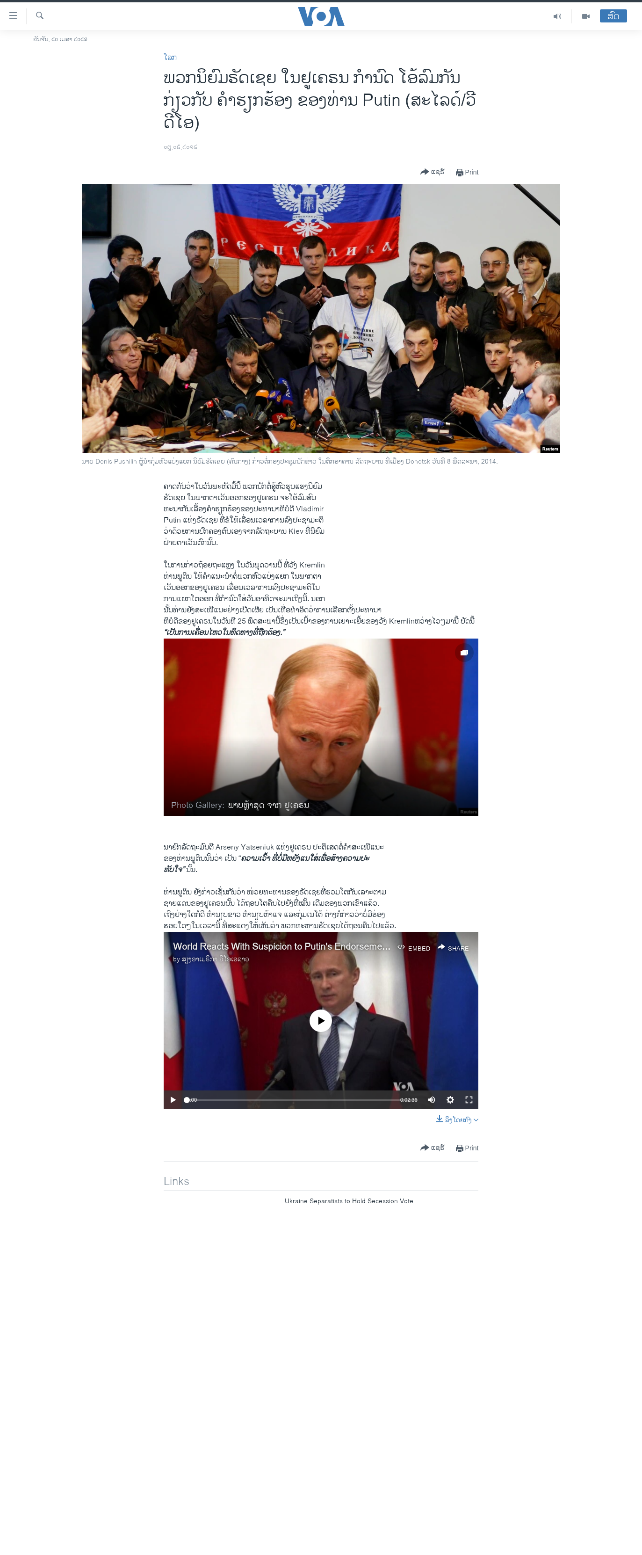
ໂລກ (170, 57)
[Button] (432, 172)
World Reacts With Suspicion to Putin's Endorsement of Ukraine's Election (324, 947)
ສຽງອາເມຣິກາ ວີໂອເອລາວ (215, 959)
